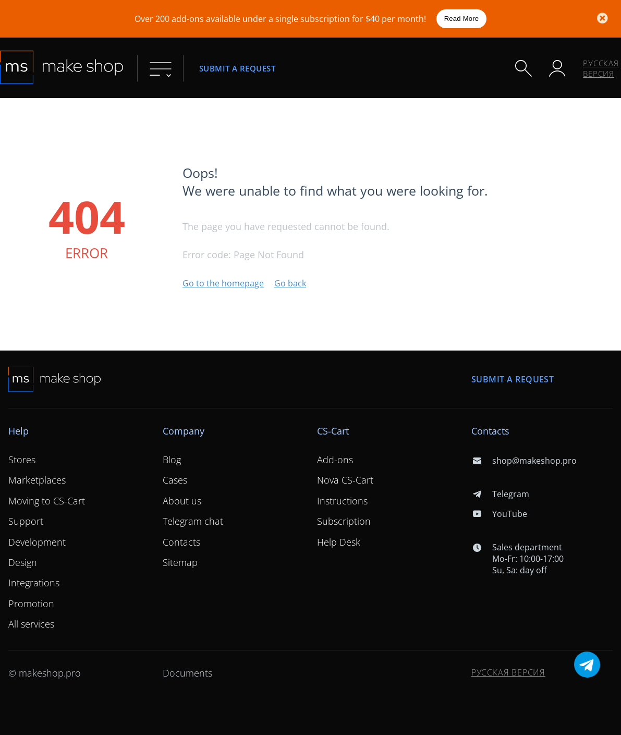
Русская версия (601, 68)
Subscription (344, 521)
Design (22, 562)
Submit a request (237, 68)
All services (31, 624)
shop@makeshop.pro (524, 460)
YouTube (499, 514)
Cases (175, 480)
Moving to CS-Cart (46, 501)
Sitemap (180, 562)
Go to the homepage (223, 283)
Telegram (500, 494)
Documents (187, 673)
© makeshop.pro (44, 673)
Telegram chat (193, 521)
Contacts (181, 542)
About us (182, 501)
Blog (172, 459)
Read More (461, 18)
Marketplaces (37, 480)
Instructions (342, 501)
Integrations (33, 582)
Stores (21, 459)
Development (37, 542)
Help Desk (338, 542)
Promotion (31, 603)
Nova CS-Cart (345, 480)
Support (25, 521)
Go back (290, 283)
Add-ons (335, 459)
